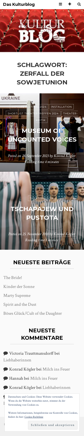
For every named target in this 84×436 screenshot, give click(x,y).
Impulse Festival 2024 (29, 106)
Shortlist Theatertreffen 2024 (33, 113)
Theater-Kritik (42, 198)
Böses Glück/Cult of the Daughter (32, 313)
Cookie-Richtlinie (33, 417)
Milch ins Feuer (56, 369)
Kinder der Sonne (18, 286)
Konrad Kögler (64, 155)
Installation (61, 106)
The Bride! (12, 278)
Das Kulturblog (19, 4)
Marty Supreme (16, 295)
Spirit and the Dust (19, 304)
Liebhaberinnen (17, 360)
